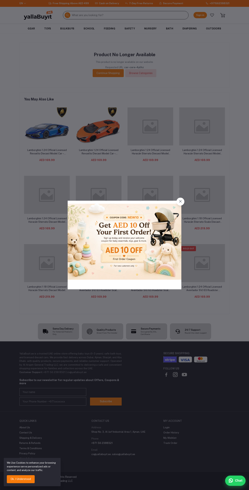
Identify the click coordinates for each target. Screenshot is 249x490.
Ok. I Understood (21, 479)
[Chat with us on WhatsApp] (235, 481)
